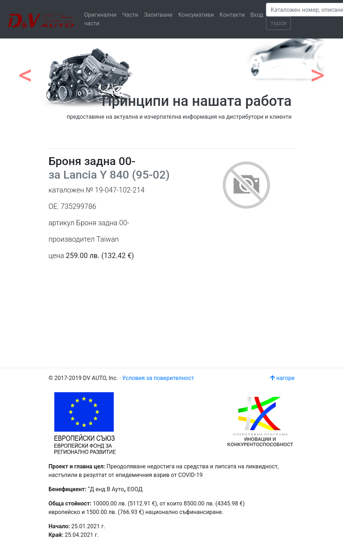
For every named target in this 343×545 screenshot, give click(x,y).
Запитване (158, 14)
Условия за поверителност (158, 378)
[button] (25, 71)
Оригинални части (100, 19)
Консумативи (196, 14)
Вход (256, 14)
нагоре (282, 378)
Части (130, 14)
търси (278, 23)
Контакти (232, 14)
